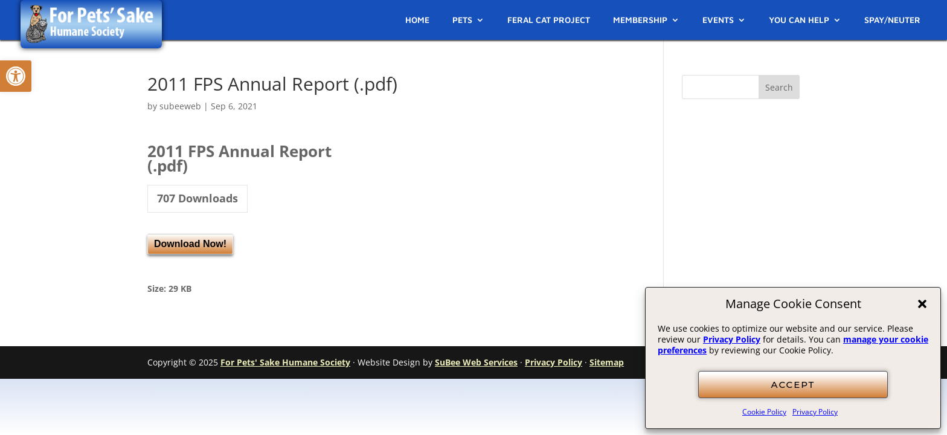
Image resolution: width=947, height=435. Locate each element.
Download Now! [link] (190, 244)
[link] (15, 76)
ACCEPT (793, 384)
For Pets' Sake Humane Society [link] (285, 362)
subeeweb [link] (180, 106)
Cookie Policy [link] (764, 412)
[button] (922, 304)
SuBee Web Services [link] (476, 362)
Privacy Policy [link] (731, 339)
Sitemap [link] (606, 362)
